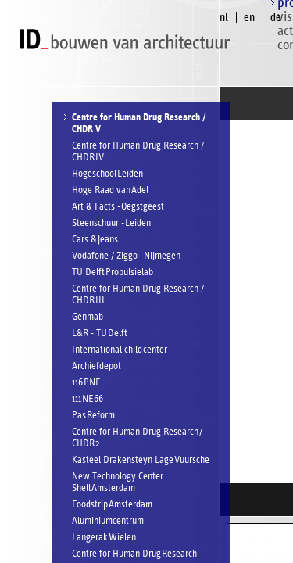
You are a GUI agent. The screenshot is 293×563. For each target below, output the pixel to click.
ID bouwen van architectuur (129, 39)
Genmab (87, 317)
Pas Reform (93, 415)
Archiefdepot (96, 366)
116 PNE (86, 383)
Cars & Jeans (95, 240)
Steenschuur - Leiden (111, 223)
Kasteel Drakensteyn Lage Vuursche (140, 460)
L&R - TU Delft (99, 333)
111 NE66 (87, 399)
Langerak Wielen (104, 537)
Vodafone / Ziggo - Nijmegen (126, 256)
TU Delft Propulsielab (112, 272)
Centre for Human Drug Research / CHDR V (138, 123)
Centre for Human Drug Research (134, 554)
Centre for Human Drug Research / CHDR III (138, 295)
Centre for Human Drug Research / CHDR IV (138, 151)
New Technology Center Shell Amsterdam (117, 482)
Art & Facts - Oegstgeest (118, 207)
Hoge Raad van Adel (110, 190)
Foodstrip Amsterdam (112, 505)
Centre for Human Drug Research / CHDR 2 (137, 438)
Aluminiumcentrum (108, 521)
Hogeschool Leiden (107, 174)
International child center (119, 350)
